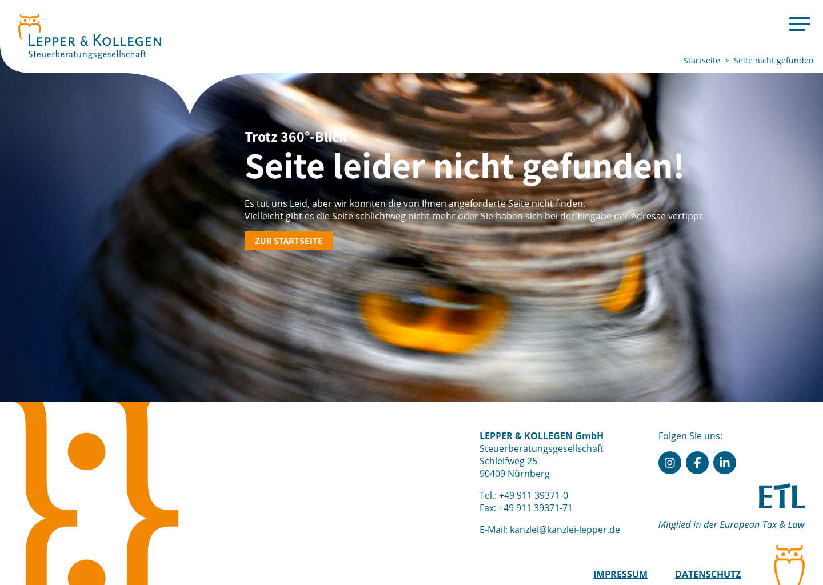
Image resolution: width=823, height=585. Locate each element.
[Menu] (799, 23)
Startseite (702, 60)
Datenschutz (708, 574)
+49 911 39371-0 (533, 495)
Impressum (620, 574)
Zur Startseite (289, 241)
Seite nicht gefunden (774, 60)
